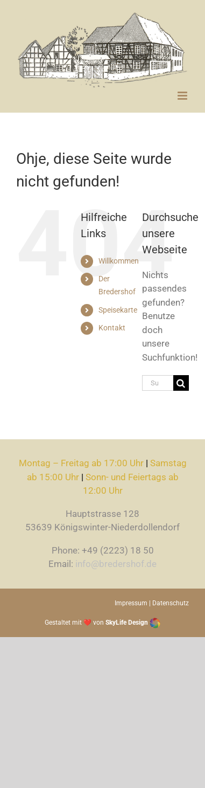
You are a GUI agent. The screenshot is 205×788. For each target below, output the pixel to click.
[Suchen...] (157, 383)
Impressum (131, 603)
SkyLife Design (132, 622)
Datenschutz (170, 603)
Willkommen (118, 261)
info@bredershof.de (116, 563)
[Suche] (181, 383)
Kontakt (111, 327)
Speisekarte (117, 310)
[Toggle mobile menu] (183, 95)
